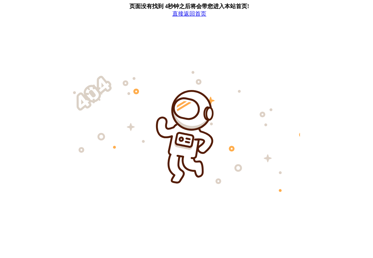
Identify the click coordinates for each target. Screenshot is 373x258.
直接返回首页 (189, 14)
